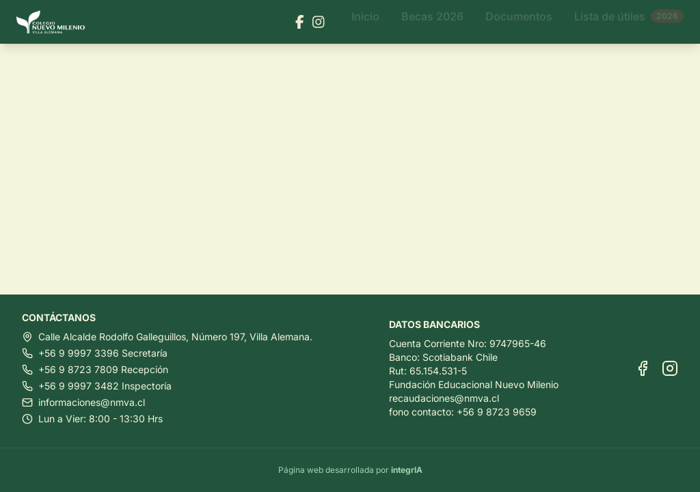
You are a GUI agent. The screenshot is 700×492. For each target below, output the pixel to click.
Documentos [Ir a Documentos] (518, 22)
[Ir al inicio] (56, 22)
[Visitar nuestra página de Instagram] (318, 22)
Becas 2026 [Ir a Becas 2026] (432, 22)
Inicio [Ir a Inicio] (365, 22)
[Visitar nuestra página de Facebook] (299, 22)
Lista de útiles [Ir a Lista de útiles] (629, 22)
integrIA (406, 470)
